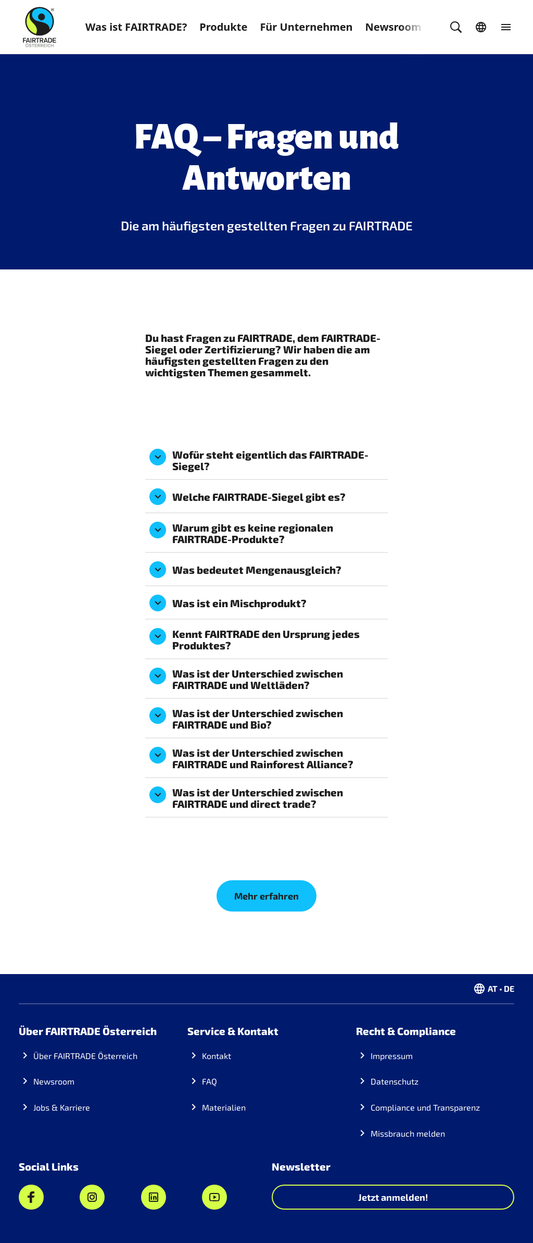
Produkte (223, 27)
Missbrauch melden (408, 1133)
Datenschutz (394, 1081)
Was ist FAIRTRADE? (136, 27)
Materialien (224, 1107)
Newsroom (393, 27)
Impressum (392, 1056)
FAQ (209, 1081)
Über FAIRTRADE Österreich (85, 1056)
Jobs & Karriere (61, 1107)
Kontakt (216, 1056)
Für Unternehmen (306, 27)
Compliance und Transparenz (425, 1107)
